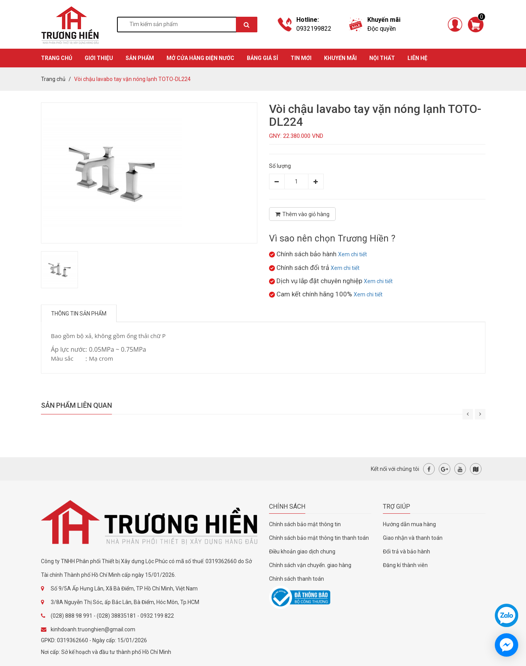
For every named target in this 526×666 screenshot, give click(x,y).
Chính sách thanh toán (296, 579)
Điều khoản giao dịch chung (302, 551)
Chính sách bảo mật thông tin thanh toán (319, 538)
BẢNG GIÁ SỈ (262, 58)
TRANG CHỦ (56, 58)
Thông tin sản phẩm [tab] (78, 313)
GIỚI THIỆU (99, 58)
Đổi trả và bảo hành (406, 551)
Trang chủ (53, 79)
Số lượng (280, 166)
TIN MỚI (301, 58)
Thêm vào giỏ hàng (302, 214)
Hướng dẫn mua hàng (409, 524)
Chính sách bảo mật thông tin (305, 524)
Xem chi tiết (352, 254)
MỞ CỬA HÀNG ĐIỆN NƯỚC (200, 58)
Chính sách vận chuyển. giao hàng (310, 565)
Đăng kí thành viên (405, 565)
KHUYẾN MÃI (340, 58)
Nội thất (382, 58)
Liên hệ (417, 58)
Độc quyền (381, 28)
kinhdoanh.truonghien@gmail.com (93, 629)
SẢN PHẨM (140, 58)
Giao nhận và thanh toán (413, 538)
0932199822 (313, 28)
